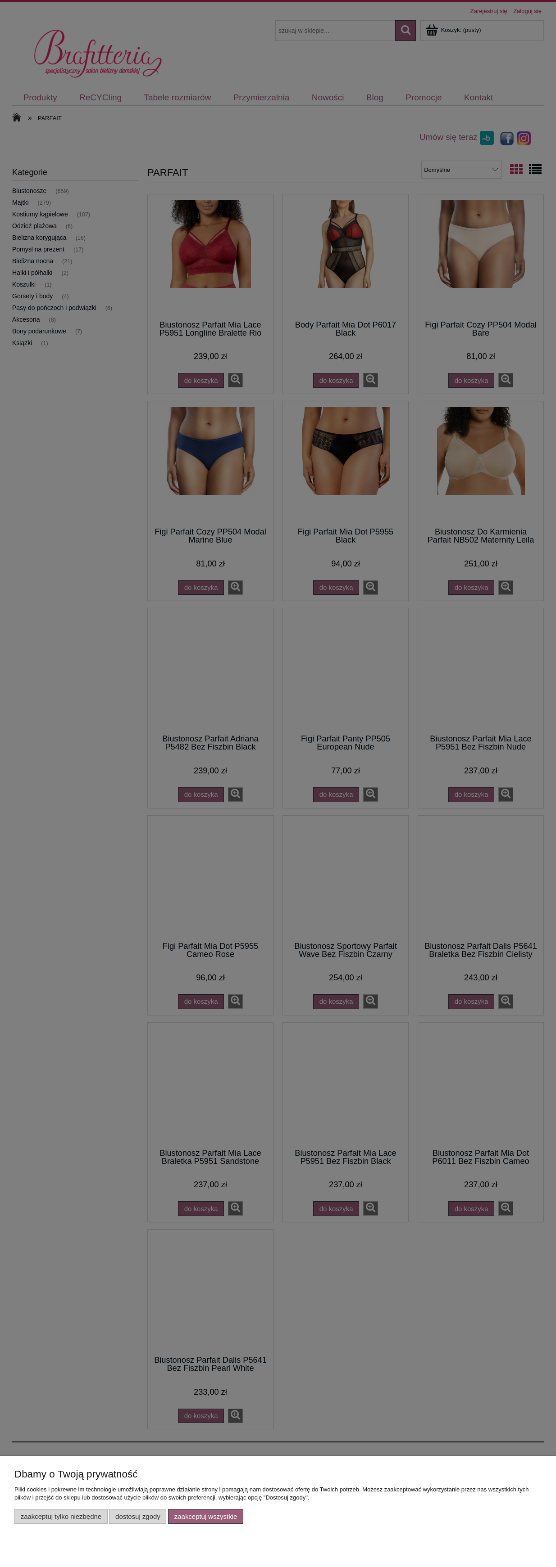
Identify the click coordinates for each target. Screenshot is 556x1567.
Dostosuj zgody (137, 1516)
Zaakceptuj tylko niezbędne (61, 1516)
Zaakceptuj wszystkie (205, 1516)
